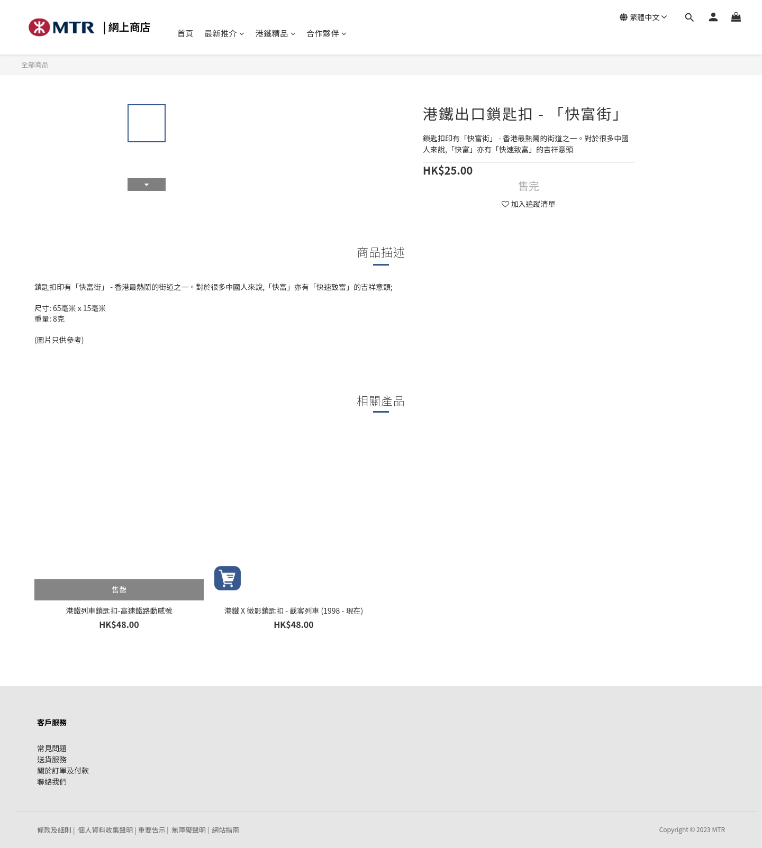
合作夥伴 (326, 33)
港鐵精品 (276, 33)
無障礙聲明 (188, 830)
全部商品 (35, 64)
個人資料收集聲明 (105, 830)
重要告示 (152, 830)
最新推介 (224, 33)
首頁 (185, 33)
